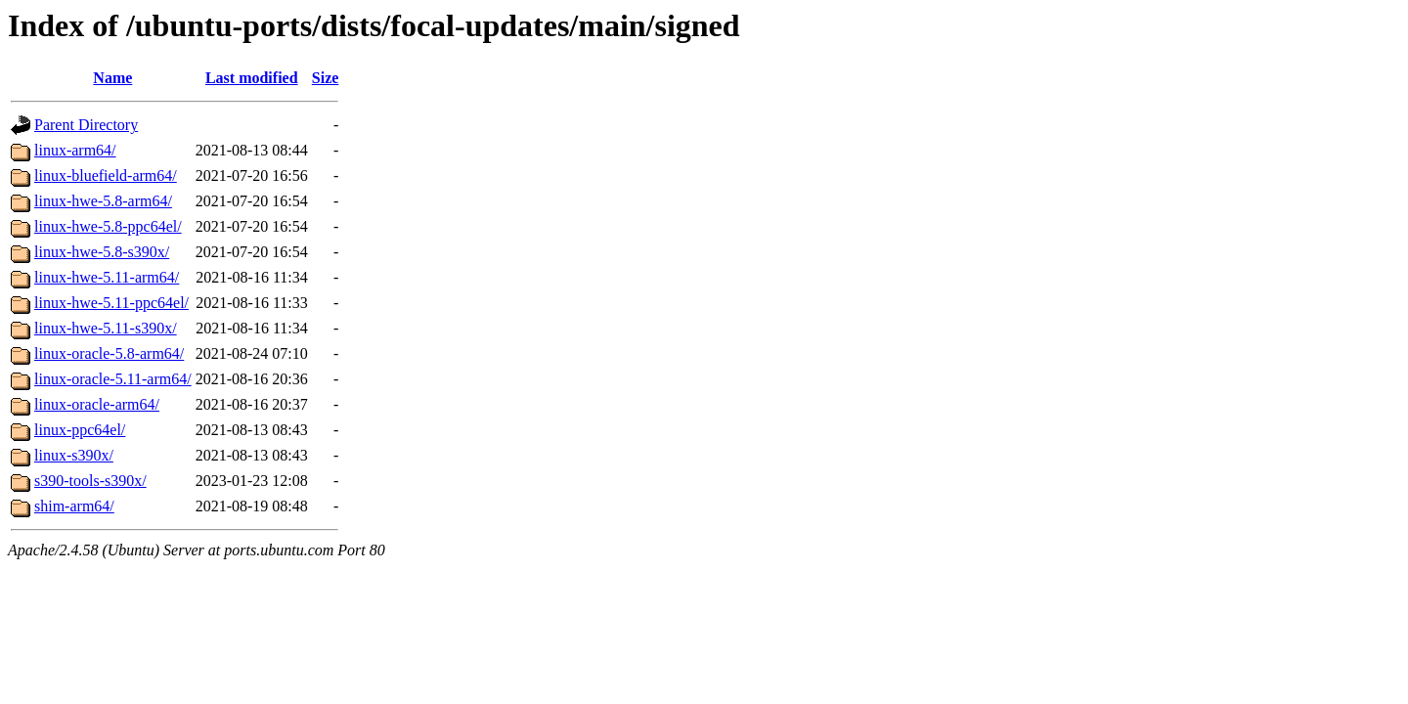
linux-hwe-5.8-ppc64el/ (108, 226)
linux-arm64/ (75, 150)
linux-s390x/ (73, 455)
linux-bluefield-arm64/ (105, 175)
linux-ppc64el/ (79, 429)
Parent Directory (86, 124)
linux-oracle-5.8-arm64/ (109, 353)
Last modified (251, 77)
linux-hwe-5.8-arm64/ (103, 201)
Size (325, 77)
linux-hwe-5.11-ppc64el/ (111, 302)
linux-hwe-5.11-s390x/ (105, 328)
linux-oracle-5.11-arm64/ (113, 379)
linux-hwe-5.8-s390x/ (101, 251)
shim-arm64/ (74, 506)
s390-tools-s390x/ (90, 480)
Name (112, 77)
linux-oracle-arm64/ (96, 404)
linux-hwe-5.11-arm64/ (106, 277)
